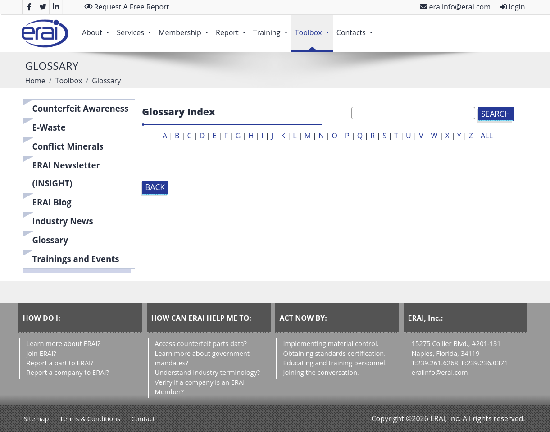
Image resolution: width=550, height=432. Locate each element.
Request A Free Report (126, 7)
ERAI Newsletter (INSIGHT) (66, 174)
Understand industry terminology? (207, 372)
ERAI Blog (52, 202)
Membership (185, 27)
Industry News (62, 221)
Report (233, 27)
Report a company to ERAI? (68, 372)
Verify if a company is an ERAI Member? (200, 386)
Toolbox (314, 27)
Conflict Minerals (68, 146)
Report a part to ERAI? (60, 362)
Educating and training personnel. (335, 362)
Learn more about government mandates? (202, 358)
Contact (143, 418)
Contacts (356, 27)
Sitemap (36, 418)
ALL (487, 136)
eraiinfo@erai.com (455, 7)
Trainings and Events (75, 258)
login (512, 7)
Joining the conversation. (321, 372)
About (97, 27)
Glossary (50, 240)
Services (136, 27)
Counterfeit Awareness (80, 108)
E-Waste (49, 127)
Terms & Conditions (90, 418)
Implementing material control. (331, 343)
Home (35, 81)
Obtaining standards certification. (334, 353)
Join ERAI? (41, 353)
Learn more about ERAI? (63, 343)
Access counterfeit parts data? (201, 343)
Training (272, 27)
